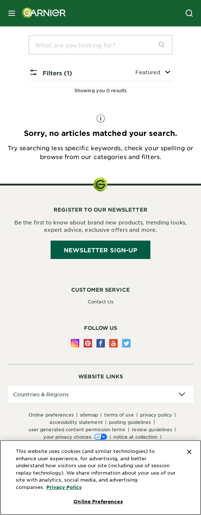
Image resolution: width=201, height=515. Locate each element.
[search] (164, 45)
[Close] (189, 452)
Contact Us (100, 302)
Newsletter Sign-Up (101, 249)
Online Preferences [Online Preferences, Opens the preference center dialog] (98, 501)
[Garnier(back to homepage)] (41, 13)
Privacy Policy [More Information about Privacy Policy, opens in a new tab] (64, 487)
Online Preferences (51, 415)
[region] (100, 477)
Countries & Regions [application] (41, 394)
